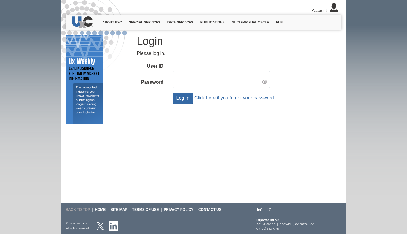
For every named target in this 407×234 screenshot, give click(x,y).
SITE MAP (119, 210)
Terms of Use (145, 210)
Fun (279, 22)
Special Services (144, 22)
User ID (155, 66)
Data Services (180, 22)
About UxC (112, 22)
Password (152, 82)
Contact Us (209, 210)
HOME (100, 210)
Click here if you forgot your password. (234, 97)
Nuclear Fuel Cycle (250, 22)
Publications (212, 22)
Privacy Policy (178, 210)
